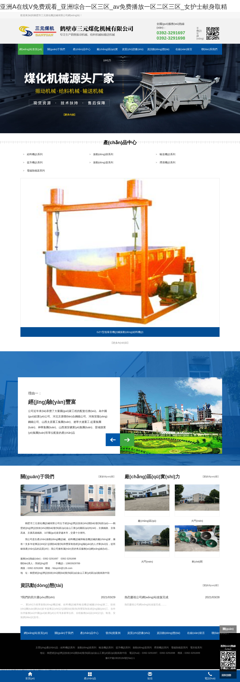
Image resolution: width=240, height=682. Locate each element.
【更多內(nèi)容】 (120, 342)
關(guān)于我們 (56, 50)
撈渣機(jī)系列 (166, 162)
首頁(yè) (30, 676)
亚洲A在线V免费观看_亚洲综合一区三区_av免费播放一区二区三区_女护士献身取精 (113, 6)
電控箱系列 (196, 647)
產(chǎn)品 (90, 676)
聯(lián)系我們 (209, 50)
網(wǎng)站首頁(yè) (31, 50)
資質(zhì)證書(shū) (133, 50)
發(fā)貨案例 (113, 633)
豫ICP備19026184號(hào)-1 (120, 657)
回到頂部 (226, 675)
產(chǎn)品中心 (81, 50)
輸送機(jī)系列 (166, 154)
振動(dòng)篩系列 (102, 154)
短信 (150, 676)
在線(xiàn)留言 (184, 50)
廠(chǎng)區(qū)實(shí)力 (107, 53)
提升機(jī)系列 (33, 162)
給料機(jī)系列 (33, 154)
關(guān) (228, 628)
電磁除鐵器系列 (34, 170)
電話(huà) (210, 676)
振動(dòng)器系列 (102, 162)
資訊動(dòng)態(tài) (158, 50)
